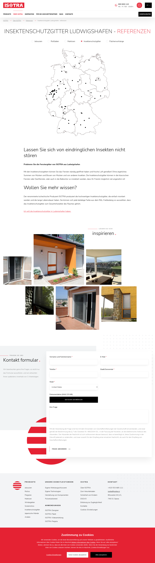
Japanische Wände (32, 513)
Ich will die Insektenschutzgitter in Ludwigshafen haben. (47, 211)
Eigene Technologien (53, 491)
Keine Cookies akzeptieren (78, 555)
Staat (52, 382)
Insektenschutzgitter (92, 41)
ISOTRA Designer (52, 510)
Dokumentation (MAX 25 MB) (61, 395)
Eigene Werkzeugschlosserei (56, 488)
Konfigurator (145, 14)
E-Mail (103, 357)
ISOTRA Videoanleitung (54, 518)
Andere (27, 517)
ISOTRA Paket (50, 514)
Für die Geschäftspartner (46, 14)
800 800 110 (123, 4)
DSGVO (83, 499)
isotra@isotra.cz (114, 491)
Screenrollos (29, 506)
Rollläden (55, 41)
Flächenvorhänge (116, 41)
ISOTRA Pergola (51, 521)
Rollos (27, 491)
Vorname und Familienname (61, 357)
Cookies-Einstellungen (89, 510)
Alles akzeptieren (101, 555)
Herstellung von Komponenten (56, 495)
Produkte (7, 14)
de (147, 5)
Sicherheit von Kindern (88, 495)
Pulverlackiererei (51, 499)
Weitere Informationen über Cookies (83, 542)
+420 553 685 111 (115, 488)
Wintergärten (30, 502)
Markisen (71, 41)
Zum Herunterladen (87, 491)
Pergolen (28, 495)
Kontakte (69, 14)
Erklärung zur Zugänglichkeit (91, 502)
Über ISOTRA (18, 14)
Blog (61, 14)
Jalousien (38, 41)
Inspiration (29, 14)
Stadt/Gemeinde (107, 369)
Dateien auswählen (74, 400)
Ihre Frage (53, 407)
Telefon (53, 369)
